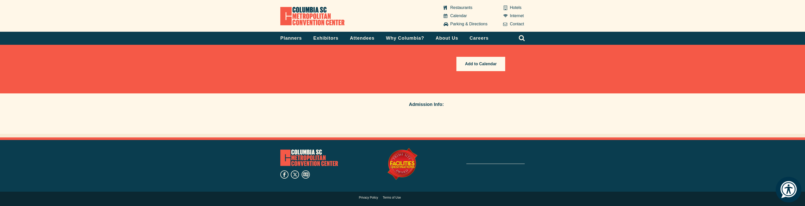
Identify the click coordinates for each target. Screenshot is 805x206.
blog (306, 174)
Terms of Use (392, 197)
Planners (291, 38)
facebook (284, 174)
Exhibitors (326, 38)
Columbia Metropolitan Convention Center (312, 16)
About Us (447, 38)
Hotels (515, 7)
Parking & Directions (468, 24)
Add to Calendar (481, 64)
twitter (295, 174)
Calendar (458, 16)
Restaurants (461, 7)
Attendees (362, 38)
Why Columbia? (405, 38)
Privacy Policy (368, 197)
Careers (478, 38)
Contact (517, 24)
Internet (517, 16)
